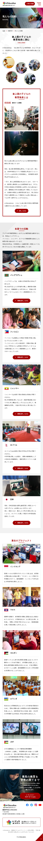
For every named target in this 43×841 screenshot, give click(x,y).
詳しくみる (22, 211)
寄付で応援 (30, 3)
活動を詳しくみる (22, 300)
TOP (4, 31)
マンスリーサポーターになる (30, 796)
